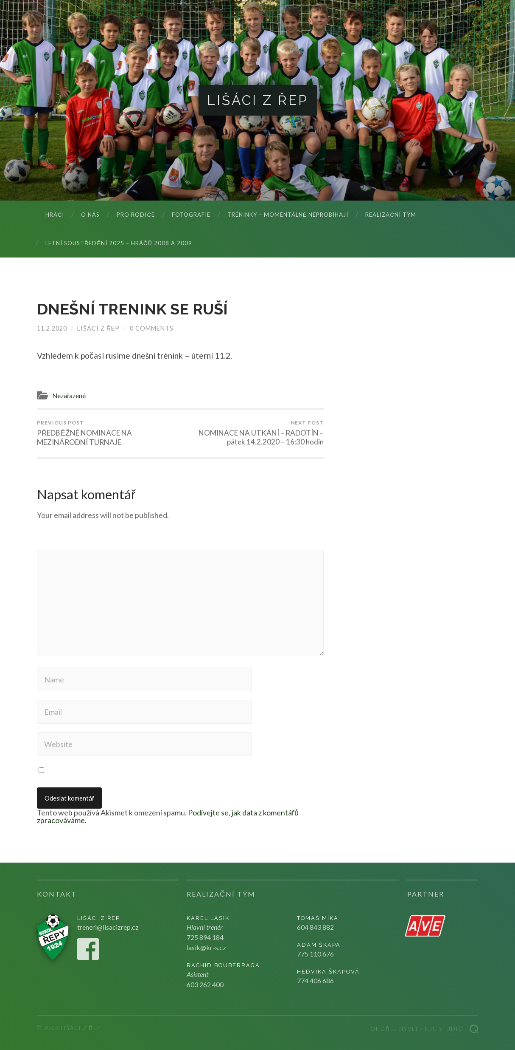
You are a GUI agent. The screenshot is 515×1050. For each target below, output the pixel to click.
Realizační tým (390, 214)
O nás (90, 214)
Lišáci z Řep (257, 100)
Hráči (54, 214)
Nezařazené (69, 395)
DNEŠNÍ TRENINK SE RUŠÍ (132, 309)
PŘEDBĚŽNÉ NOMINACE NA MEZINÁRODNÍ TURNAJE (107, 433)
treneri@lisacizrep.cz (108, 927)
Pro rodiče (135, 214)
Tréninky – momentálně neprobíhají (288, 214)
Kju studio (444, 1028)
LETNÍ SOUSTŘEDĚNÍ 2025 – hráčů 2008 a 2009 (118, 243)
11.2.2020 (52, 328)
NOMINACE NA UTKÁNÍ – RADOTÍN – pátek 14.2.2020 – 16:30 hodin (253, 432)
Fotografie (191, 214)
